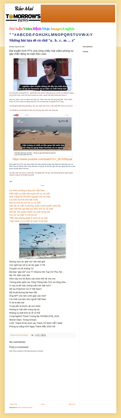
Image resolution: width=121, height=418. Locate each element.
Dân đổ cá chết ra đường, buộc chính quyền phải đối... (35, 206)
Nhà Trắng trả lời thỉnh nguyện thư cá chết (29, 196)
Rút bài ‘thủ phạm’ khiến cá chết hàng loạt (29, 212)
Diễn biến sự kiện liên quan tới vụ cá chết (29, 193)
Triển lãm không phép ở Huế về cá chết (28, 218)
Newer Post (13, 404)
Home (43, 404)
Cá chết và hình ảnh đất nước (23, 199)
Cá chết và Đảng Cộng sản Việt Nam (27, 190)
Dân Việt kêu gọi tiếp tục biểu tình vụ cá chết (31, 209)
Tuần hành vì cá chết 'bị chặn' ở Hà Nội (28, 221)
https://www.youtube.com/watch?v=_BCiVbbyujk (42, 159)
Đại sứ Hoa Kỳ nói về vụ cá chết (25, 202)
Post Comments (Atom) (25, 407)
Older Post (71, 404)
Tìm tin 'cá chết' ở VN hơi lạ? (23, 215)
